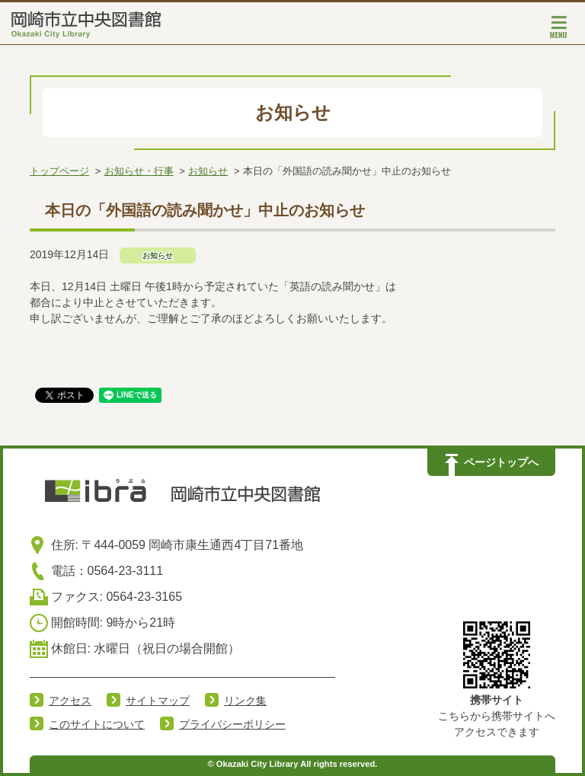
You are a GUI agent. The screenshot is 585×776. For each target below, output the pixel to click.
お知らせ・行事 (139, 171)
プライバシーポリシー (232, 724)
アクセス (70, 701)
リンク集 (245, 701)
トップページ (59, 171)
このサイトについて (97, 724)
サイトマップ (158, 701)
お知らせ (208, 171)
